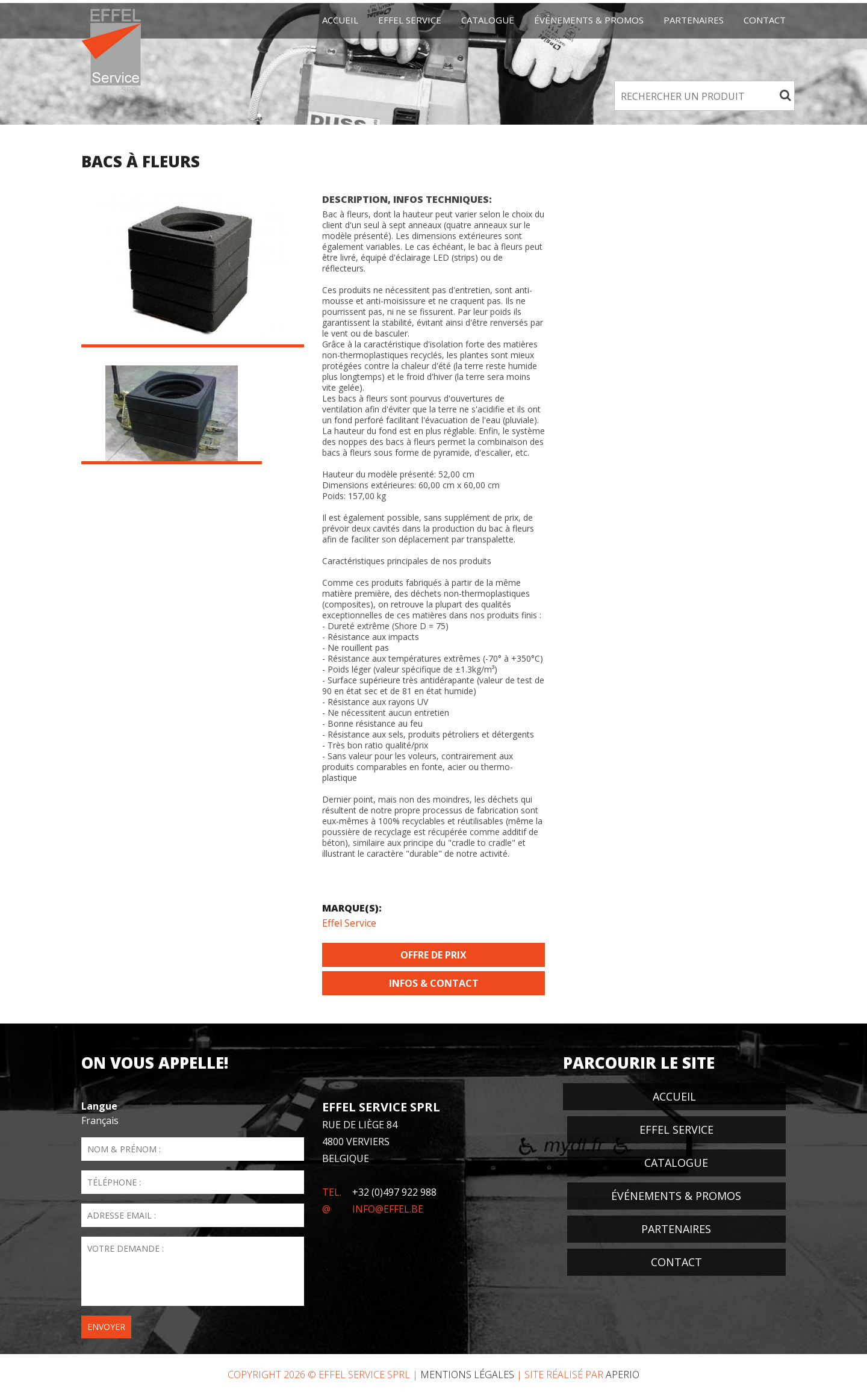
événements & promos (589, 20)
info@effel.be (387, 1209)
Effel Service (349, 923)
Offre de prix (433, 955)
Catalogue (487, 20)
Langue (99, 1106)
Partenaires (693, 20)
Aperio (622, 1374)
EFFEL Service (409, 20)
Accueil (340, 20)
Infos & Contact (434, 983)
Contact (765, 20)
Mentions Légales (467, 1374)
